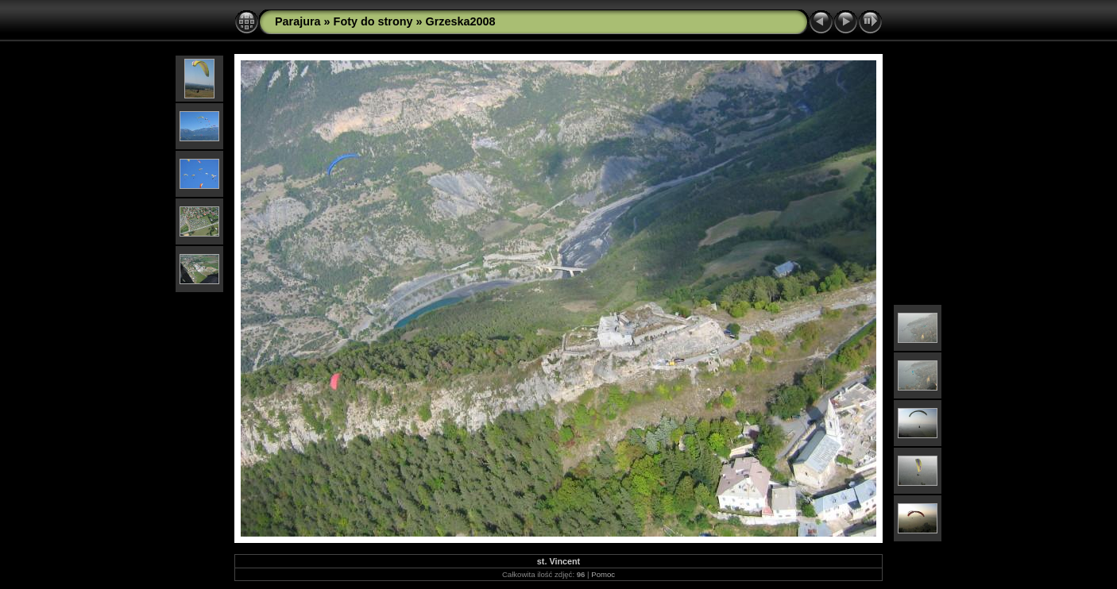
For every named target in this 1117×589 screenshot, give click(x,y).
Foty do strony (373, 21)
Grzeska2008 (461, 21)
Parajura (298, 21)
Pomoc (603, 574)
